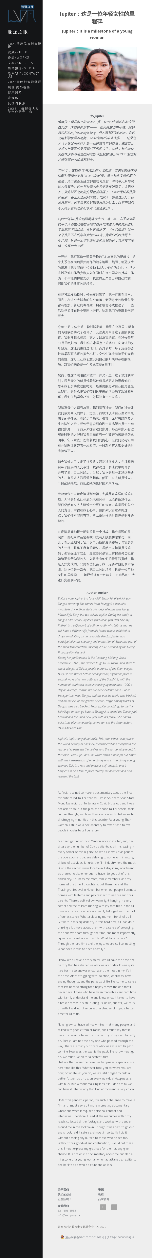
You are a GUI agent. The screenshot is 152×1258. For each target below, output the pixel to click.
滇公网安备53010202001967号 (82, 1240)
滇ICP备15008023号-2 (120, 1240)
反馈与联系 (17, 103)
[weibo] (103, 1207)
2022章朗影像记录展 (25, 82)
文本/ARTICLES (20, 63)
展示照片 (15, 92)
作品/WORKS (18, 57)
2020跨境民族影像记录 (25, 45)
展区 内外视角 (19, 87)
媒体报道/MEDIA (21, 68)
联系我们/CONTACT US (24, 75)
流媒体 (13, 98)
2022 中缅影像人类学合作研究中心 (23, 110)
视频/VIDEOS (19, 52)
